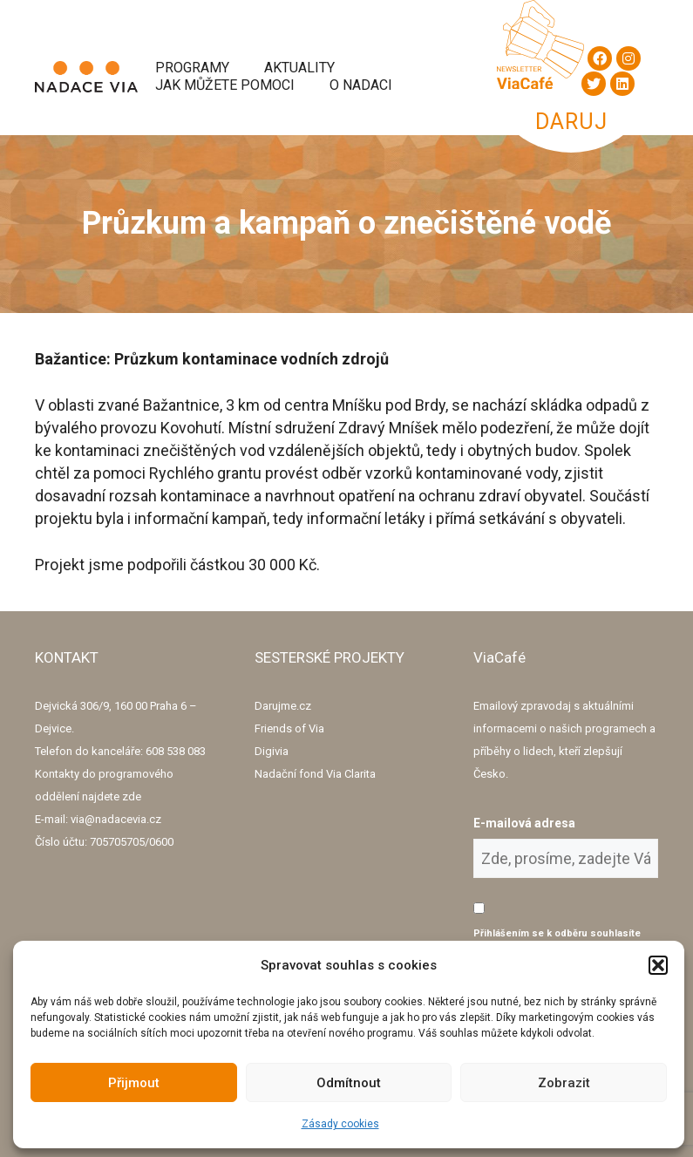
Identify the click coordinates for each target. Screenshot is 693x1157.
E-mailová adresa (524, 823)
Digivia (272, 751)
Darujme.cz (283, 705)
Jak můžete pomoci (225, 85)
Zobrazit (564, 1083)
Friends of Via (289, 728)
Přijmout (134, 1083)
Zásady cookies (340, 1124)
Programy (192, 67)
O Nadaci (361, 85)
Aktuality (299, 67)
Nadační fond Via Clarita (315, 773)
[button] (658, 965)
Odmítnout (348, 1083)
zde (131, 796)
